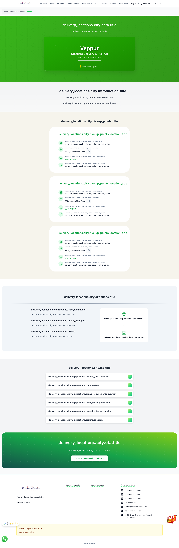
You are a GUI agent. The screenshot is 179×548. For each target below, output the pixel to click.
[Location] (145, 4)
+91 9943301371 (131, 503)
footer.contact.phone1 (133, 490)
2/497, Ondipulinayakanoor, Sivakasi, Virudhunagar (138, 516)
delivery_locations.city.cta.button (89, 458)
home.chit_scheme (109, 3)
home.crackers (73, 3)
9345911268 (70, 159)
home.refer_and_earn (90, 3)
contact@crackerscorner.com (136, 507)
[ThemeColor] (155, 4)
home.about (123, 3)
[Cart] (160, 4)
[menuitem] (134, 4)
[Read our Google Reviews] (10, 523)
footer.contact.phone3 (133, 498)
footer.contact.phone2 (133, 494)
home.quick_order (57, 3)
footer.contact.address (133, 511)
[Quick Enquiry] (171, 521)
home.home (42, 3)
